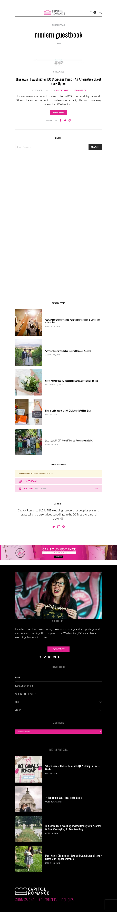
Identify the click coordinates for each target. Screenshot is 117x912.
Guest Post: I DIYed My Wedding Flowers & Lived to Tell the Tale (71, 380)
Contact (58, 649)
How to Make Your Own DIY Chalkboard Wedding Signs (68, 410)
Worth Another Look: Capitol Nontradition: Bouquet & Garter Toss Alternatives (72, 321)
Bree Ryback (62, 90)
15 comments (79, 90)
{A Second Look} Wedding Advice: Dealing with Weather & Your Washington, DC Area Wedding (73, 827)
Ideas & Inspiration (24, 685)
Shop (17, 702)
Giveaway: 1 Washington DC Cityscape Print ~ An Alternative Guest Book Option (58, 81)
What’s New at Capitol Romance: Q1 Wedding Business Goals (72, 767)
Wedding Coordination (25, 693)
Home (17, 677)
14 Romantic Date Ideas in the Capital (64, 798)
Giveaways (58, 71)
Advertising (48, 899)
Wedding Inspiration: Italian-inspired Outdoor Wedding (68, 351)
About (18, 710)
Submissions (24, 899)
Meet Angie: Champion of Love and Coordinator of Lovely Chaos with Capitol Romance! (73, 857)
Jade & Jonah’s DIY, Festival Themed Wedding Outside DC (69, 440)
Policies (67, 899)
